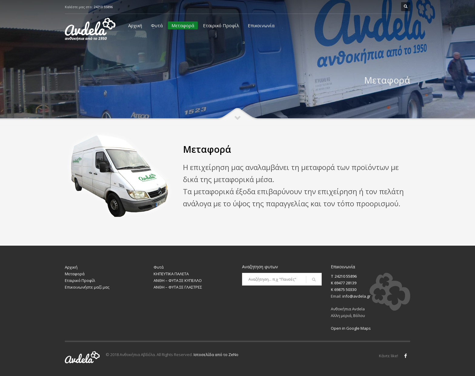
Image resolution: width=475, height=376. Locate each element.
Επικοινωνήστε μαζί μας (87, 287)
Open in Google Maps (351, 328)
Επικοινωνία (261, 25)
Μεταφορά (182, 25)
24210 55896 (103, 7)
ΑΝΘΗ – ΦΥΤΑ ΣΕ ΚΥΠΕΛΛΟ (178, 280)
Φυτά (157, 25)
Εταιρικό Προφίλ (221, 25)
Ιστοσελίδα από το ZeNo (216, 354)
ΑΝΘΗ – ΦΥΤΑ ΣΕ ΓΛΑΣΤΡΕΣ (178, 287)
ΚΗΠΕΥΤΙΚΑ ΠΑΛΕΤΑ (171, 273)
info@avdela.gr (356, 296)
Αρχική (135, 25)
